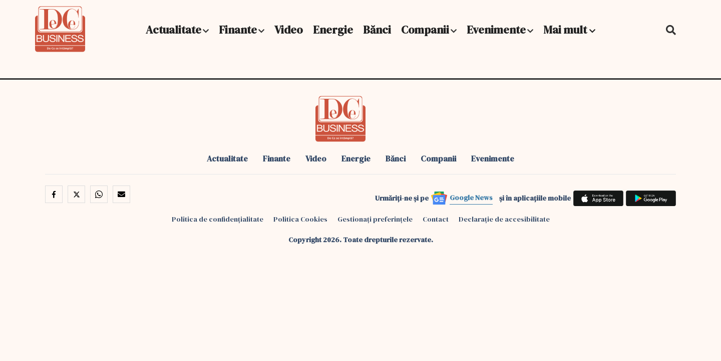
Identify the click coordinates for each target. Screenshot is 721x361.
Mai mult (569, 29)
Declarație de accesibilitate (504, 219)
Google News (471, 198)
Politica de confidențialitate (217, 219)
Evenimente (496, 29)
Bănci (377, 29)
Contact (436, 219)
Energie (333, 29)
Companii (425, 29)
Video (288, 29)
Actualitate (173, 29)
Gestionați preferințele (375, 219)
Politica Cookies (300, 219)
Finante (238, 29)
